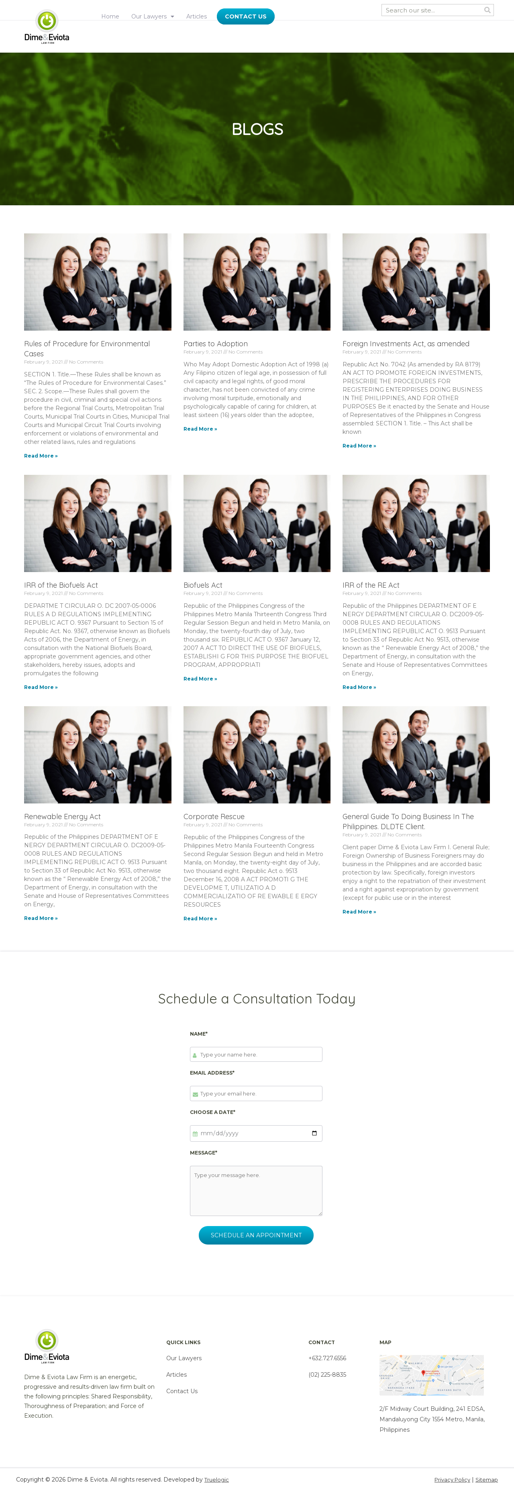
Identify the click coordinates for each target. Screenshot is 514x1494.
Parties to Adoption (216, 343)
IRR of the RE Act (371, 585)
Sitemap (486, 1482)
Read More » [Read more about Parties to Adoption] (200, 429)
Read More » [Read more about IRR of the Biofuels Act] (41, 687)
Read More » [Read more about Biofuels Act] (200, 679)
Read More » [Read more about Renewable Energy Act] (41, 918)
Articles (196, 16)
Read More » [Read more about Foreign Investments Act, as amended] (359, 446)
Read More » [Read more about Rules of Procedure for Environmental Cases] (41, 456)
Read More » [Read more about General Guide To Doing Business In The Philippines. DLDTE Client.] (359, 912)
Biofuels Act (203, 585)
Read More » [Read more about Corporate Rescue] (200, 919)
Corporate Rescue (214, 816)
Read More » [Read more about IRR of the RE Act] (359, 687)
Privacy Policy (449, 1482)
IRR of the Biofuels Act (61, 585)
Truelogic (217, 1482)
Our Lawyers (152, 16)
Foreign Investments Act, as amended (406, 343)
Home (110, 16)
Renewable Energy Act (62, 816)
